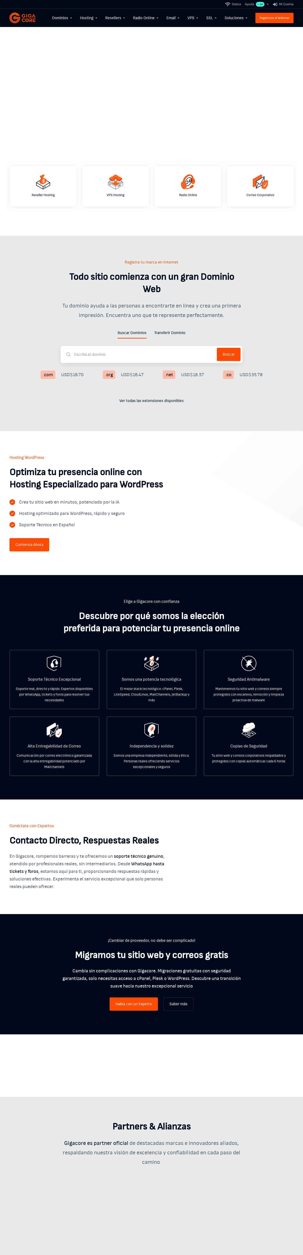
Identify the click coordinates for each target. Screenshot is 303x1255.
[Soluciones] (236, 18)
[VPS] (193, 18)
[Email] (173, 18)
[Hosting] (89, 18)
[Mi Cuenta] (282, 4)
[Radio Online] (146, 18)
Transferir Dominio (169, 333)
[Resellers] (115, 18)
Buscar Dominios (132, 333)
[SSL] (211, 18)
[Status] (233, 4)
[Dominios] (62, 18)
